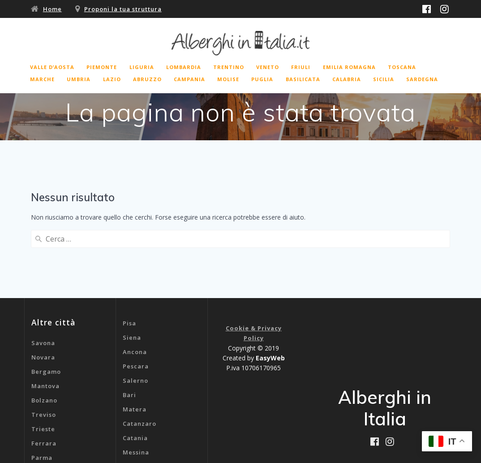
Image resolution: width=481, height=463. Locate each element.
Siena (132, 266)
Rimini (41, 401)
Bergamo (46, 300)
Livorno (43, 415)
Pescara (136, 295)
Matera (134, 338)
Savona (43, 272)
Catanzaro (139, 352)
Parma (41, 386)
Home (52, 9)
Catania (135, 367)
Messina (136, 381)
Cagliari (136, 395)
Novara (43, 286)
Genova (135, 410)
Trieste (43, 358)
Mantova (45, 315)
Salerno (135, 309)
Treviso (43, 343)
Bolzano (44, 329)
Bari (129, 324)
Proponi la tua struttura (123, 9)
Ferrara (43, 372)
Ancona (135, 281)
